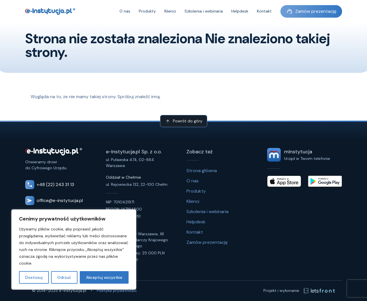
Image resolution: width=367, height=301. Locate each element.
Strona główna (201, 171)
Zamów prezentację (311, 11)
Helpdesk (239, 11)
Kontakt (264, 11)
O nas (124, 11)
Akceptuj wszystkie (104, 277)
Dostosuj (34, 277)
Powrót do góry (183, 121)
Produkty (147, 11)
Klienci (170, 11)
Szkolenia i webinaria (203, 11)
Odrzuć (64, 277)
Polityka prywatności (117, 290)
